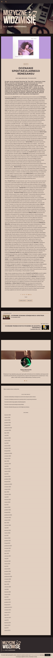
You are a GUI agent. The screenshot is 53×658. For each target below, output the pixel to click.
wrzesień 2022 (7, 517)
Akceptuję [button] (47, 655)
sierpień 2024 (7, 458)
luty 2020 (6, 597)
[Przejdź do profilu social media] (25, 381)
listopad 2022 (7, 512)
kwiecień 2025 (7, 438)
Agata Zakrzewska (23, 78)
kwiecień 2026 (7, 414)
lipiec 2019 (6, 615)
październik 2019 (8, 607)
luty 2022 (6, 535)
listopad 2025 (7, 425)
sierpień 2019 (7, 612)
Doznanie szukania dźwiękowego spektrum (27, 315)
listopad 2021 (7, 543)
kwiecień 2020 (7, 591)
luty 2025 (6, 443)
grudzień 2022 (7, 509)
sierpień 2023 (7, 489)
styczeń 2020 (7, 599)
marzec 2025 (7, 440)
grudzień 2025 (7, 422)
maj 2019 (6, 620)
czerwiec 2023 (7, 494)
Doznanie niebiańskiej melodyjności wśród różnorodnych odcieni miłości (20, 396)
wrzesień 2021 (7, 548)
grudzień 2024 (7, 448)
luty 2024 (6, 473)
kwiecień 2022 (7, 530)
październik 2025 (8, 427)
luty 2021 (6, 566)
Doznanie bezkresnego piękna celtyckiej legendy (14, 401)
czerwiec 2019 (7, 617)
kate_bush (30, 300)
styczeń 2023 (7, 507)
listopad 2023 (7, 481)
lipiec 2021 (6, 553)
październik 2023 (8, 484)
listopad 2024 (7, 450)
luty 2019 (6, 627)
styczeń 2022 (7, 538)
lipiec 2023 (6, 491)
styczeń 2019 (7, 630)
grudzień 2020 (7, 571)
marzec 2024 (7, 471)
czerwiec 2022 (7, 525)
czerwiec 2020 (7, 586)
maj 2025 (6, 435)
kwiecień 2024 (7, 468)
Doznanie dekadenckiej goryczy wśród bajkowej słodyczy (16, 407)
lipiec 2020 (6, 584)
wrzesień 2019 (7, 609)
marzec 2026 (7, 417)
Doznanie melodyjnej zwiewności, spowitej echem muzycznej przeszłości (20, 399)
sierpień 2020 (7, 581)
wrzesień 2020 (7, 579)
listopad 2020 (7, 574)
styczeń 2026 (7, 420)
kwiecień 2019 (7, 622)
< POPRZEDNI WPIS (7, 313)
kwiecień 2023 (7, 499)
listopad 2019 (7, 604)
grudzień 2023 (7, 479)
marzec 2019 (7, 625)
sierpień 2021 (7, 550)
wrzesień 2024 (7, 456)
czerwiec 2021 (7, 556)
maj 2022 (6, 527)
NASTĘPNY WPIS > (45, 323)
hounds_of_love (22, 300)
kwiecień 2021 (7, 561)
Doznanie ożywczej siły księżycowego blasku (14, 404)
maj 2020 (6, 589)
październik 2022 (8, 515)
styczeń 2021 (7, 568)
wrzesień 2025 (7, 430)
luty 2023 (6, 504)
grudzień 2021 (7, 540)
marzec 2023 (7, 502)
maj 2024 (6, 466)
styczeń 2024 (7, 476)
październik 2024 (8, 453)
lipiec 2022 (6, 522)
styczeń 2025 (7, 445)
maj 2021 (6, 558)
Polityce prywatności (35, 655)
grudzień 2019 (7, 602)
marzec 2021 (7, 563)
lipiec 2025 (6, 432)
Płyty (26, 64)
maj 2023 (6, 497)
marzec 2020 (7, 594)
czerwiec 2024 (7, 463)
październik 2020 (8, 576)
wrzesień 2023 (7, 486)
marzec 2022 (7, 532)
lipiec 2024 (6, 461)
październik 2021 (8, 545)
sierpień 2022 (7, 520)
